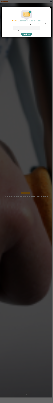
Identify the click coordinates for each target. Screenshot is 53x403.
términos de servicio (35, 30)
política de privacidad (24, 30)
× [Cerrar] (51, 7)
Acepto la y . (27, 30)
